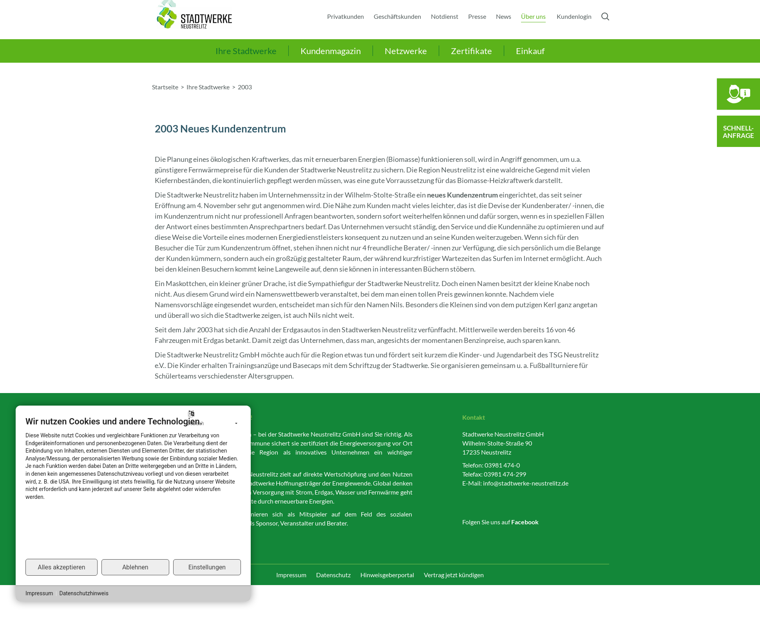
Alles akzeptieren (61, 567)
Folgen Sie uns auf (500, 522)
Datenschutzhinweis (83, 593)
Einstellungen (207, 567)
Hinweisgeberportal (387, 574)
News (503, 16)
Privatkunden (345, 16)
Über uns (533, 16)
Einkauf (530, 50)
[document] (133, 487)
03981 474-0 (502, 465)
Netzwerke (406, 50)
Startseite (165, 87)
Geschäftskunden (397, 16)
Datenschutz (333, 574)
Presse (477, 16)
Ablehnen (135, 567)
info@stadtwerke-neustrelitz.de (525, 483)
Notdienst (444, 16)
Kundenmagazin (330, 50)
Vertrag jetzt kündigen (454, 574)
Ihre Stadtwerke (246, 50)
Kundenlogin (574, 16)
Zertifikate (471, 50)
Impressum (291, 574)
